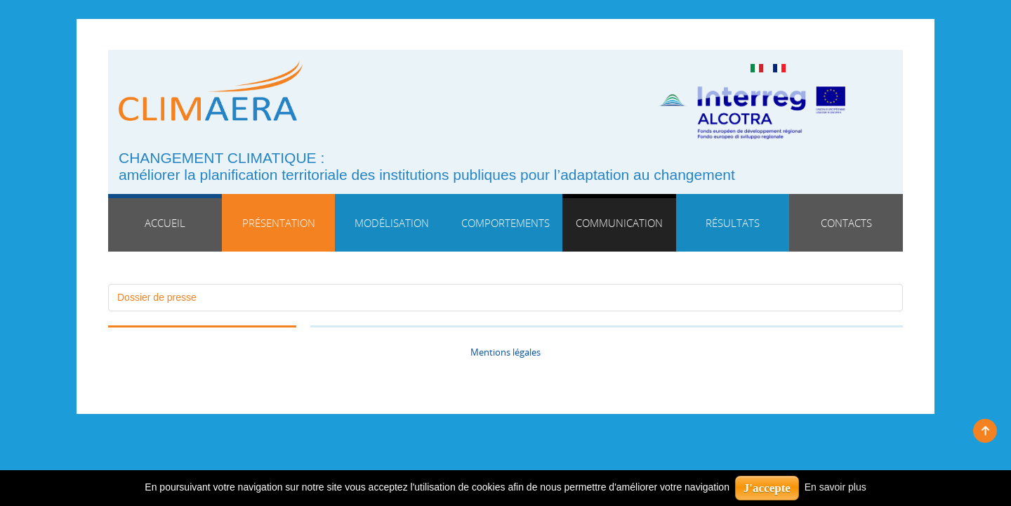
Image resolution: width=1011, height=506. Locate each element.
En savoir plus (835, 487)
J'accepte (767, 488)
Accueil (165, 223)
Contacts (846, 223)
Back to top (985, 431)
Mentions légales (505, 352)
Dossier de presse (157, 297)
